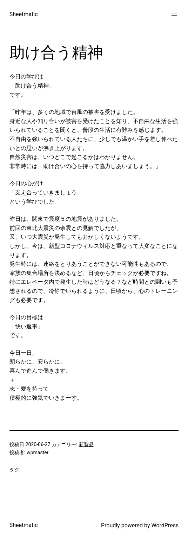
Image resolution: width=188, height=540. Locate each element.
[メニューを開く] (174, 14)
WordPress (165, 525)
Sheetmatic (23, 14)
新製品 (86, 444)
